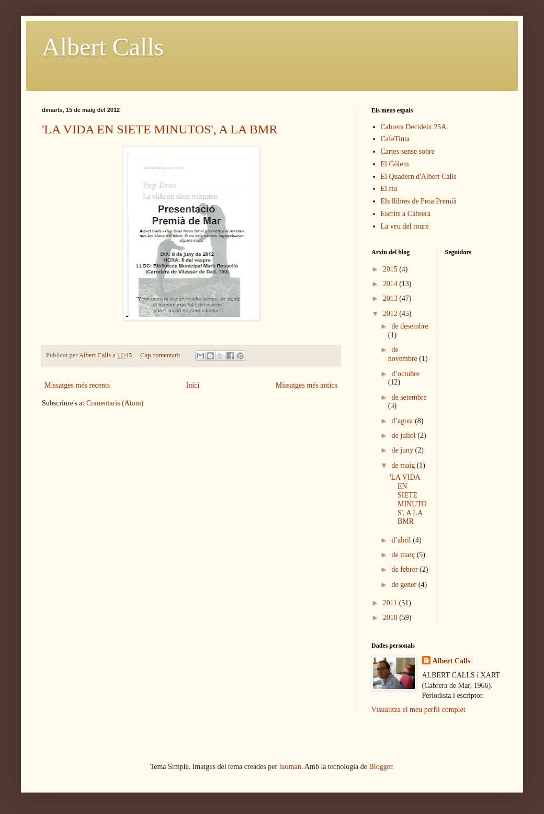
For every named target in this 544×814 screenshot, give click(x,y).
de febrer (405, 569)
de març (403, 555)
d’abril (402, 540)
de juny (403, 450)
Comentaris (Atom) (114, 403)
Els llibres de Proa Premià (419, 201)
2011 (391, 603)
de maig (403, 465)
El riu (389, 189)
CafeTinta (395, 139)
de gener (404, 585)
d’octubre (405, 374)
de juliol (404, 435)
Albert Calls (103, 47)
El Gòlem (395, 164)
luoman (290, 767)
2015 (391, 269)
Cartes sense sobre (408, 151)
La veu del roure (405, 226)
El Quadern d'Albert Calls (419, 176)
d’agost (403, 421)
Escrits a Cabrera (406, 214)
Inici (193, 385)
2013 (391, 298)
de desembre (409, 326)
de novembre (403, 354)
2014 (391, 284)
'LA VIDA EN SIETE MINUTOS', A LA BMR (159, 129)
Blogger (380, 767)
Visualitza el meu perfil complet (418, 710)
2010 (391, 617)
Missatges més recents (77, 385)
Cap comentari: (161, 355)
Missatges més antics (306, 385)
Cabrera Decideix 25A (414, 127)
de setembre (408, 397)
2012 (391, 314)
